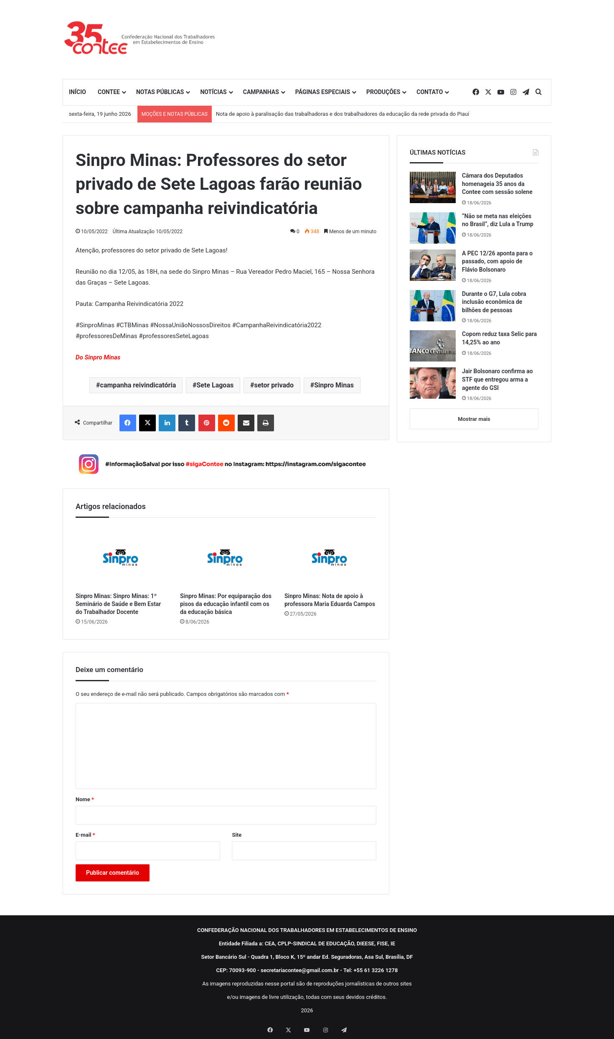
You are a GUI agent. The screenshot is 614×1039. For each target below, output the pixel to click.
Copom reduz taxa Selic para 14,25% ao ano (499, 338)
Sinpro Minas (334, 385)
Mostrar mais (474, 419)
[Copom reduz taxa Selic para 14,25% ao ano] (433, 346)
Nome (85, 799)
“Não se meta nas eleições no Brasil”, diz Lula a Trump (497, 220)
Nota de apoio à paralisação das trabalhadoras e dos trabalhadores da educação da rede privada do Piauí (342, 114)
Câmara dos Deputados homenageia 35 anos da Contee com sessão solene (497, 183)
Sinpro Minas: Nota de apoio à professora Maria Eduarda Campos (329, 600)
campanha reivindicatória (138, 385)
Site (236, 835)
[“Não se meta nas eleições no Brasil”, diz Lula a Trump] (433, 228)
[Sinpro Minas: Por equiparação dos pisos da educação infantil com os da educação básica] (226, 557)
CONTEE (109, 92)
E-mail (85, 835)
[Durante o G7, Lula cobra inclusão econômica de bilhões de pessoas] (433, 305)
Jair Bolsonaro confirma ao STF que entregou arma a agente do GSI (497, 379)
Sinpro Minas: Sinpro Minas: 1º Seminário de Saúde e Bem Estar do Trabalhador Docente (118, 604)
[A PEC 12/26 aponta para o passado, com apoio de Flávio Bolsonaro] (433, 265)
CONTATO (429, 92)
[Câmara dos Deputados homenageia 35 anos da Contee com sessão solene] (433, 187)
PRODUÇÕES (383, 92)
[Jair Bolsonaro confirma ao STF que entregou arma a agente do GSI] (433, 383)
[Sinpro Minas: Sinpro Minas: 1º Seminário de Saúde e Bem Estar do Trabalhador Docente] (121, 557)
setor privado (274, 385)
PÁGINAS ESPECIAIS (322, 92)
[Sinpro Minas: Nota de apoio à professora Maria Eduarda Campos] (330, 557)
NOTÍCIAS (213, 92)
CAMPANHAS (261, 92)
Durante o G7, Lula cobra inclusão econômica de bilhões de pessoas (494, 301)
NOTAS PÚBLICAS (160, 92)
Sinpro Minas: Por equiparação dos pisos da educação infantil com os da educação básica (225, 604)
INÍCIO (77, 92)
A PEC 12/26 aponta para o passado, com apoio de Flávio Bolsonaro (497, 261)
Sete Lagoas (214, 385)
